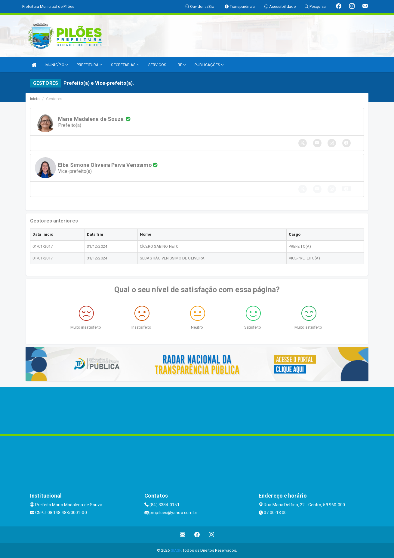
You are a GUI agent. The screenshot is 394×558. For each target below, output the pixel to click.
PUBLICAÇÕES (209, 65)
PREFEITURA (89, 65)
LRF (181, 65)
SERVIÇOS (157, 65)
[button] (346, 188)
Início (35, 99)
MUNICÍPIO (56, 65)
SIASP (176, 550)
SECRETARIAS (125, 65)
